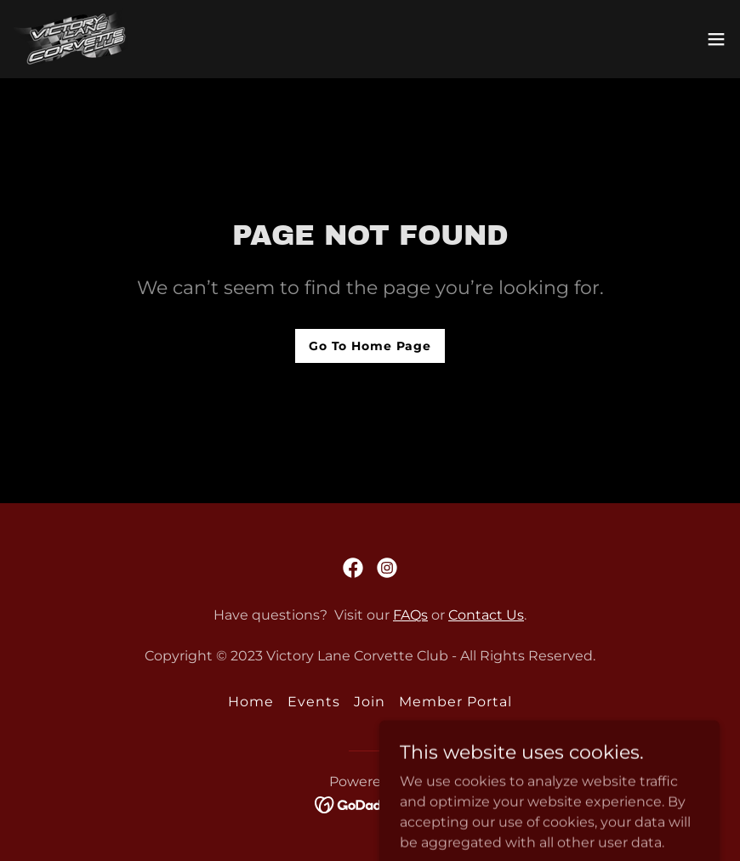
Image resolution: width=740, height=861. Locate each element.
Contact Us (486, 615)
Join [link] (369, 702)
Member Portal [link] (455, 702)
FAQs (410, 615)
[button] (716, 39)
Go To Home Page (370, 346)
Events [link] (313, 702)
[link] (71, 39)
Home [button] (251, 702)
